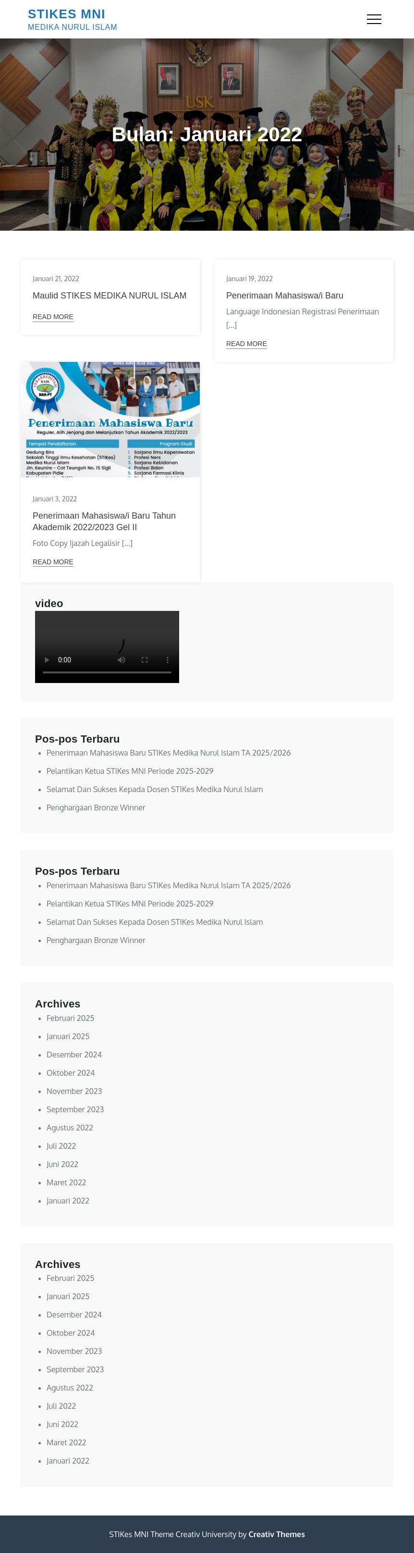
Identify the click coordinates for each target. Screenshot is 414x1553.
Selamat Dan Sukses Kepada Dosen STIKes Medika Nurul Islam (155, 789)
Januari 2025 (68, 1036)
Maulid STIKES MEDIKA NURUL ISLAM (109, 295)
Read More (53, 317)
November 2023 (74, 1091)
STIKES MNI (67, 14)
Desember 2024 (74, 1054)
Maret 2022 (66, 1182)
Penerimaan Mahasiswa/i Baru (284, 295)
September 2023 (75, 1109)
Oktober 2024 (71, 1073)
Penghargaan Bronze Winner (96, 807)
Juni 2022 (62, 1164)
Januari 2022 (68, 1200)
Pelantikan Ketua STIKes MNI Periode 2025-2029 (130, 771)
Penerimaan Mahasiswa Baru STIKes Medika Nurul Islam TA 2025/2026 (169, 753)
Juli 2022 (61, 1146)
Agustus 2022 (70, 1127)
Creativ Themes (277, 1534)
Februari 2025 (70, 1018)
